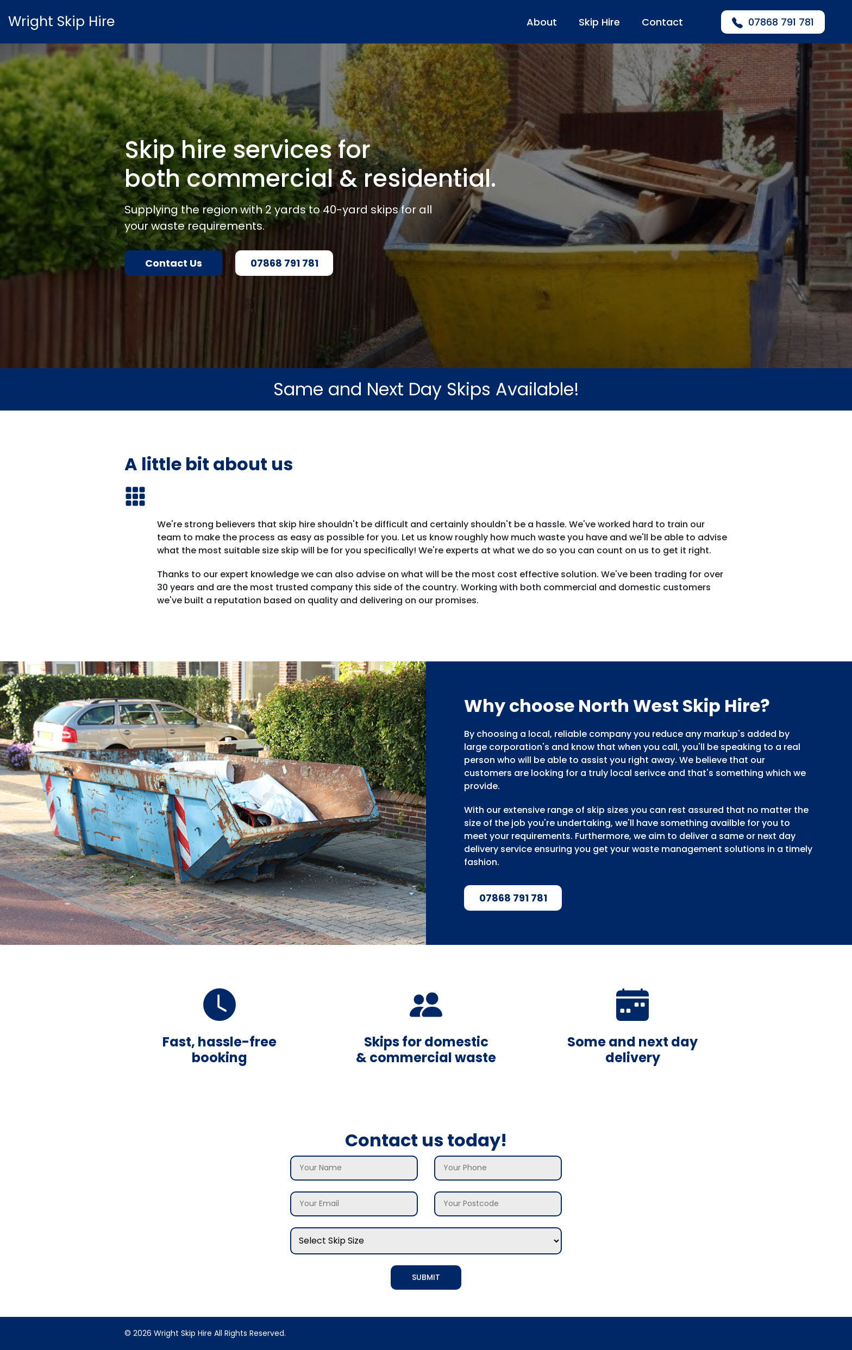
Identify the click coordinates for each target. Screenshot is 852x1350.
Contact (662, 22)
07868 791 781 (773, 22)
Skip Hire (599, 22)
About (542, 22)
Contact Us (173, 263)
